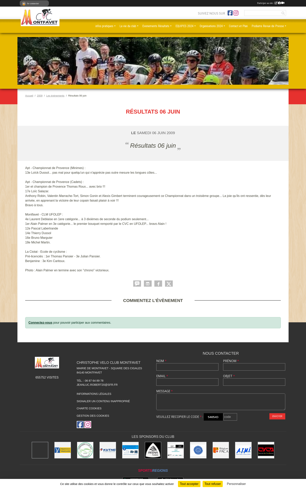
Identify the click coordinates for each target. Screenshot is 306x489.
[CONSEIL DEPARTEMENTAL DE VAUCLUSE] (62, 450)
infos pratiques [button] (104, 26)
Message (164, 391)
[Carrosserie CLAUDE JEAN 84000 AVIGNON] (85, 450)
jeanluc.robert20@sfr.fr (97, 384)
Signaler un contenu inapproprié (103, 401)
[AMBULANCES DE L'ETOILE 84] (130, 450)
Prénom (231, 361)
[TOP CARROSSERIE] (175, 450)
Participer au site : (270, 3)
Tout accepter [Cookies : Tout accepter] (189, 484)
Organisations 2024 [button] (211, 26)
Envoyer (277, 416)
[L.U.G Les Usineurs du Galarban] (198, 450)
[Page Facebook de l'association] (230, 13)
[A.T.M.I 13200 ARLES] (243, 450)
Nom (161, 361)
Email (162, 376)
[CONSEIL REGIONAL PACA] (221, 450)
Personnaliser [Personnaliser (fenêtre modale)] (236, 484)
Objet (229, 376)
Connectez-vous (40, 322)
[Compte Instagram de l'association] (235, 13)
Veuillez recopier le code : (179, 417)
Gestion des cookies (93, 415)
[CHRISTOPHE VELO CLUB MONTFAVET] (266, 450)
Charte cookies (89, 408)
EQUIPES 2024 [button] (184, 26)
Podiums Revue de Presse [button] (268, 26)
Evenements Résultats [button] (155, 26)
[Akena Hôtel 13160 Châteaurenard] (153, 450)
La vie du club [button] (127, 26)
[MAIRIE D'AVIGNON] (40, 450)
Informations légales (94, 393)
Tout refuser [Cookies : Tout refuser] (213, 484)
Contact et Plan (238, 26)
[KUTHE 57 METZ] (108, 450)
